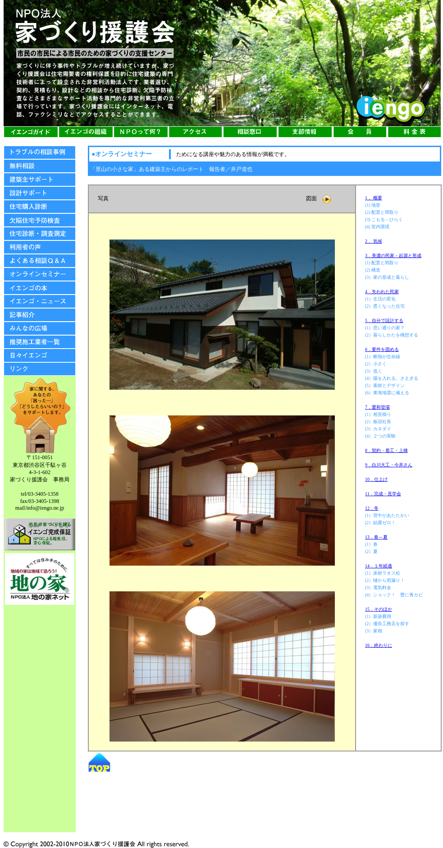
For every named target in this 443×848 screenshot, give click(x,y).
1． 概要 (373, 197)
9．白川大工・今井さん (388, 464)
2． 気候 (373, 241)
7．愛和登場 (377, 407)
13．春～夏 (376, 537)
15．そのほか (378, 609)
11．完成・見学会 (383, 493)
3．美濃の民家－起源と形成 (393, 255)
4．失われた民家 (382, 291)
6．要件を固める (382, 349)
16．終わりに (378, 645)
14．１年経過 (378, 565)
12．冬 (372, 508)
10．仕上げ (376, 479)
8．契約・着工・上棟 (386, 450)
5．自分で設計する (384, 320)
